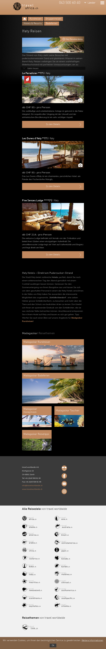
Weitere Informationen (92, 640)
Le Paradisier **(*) (36, 73)
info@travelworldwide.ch (32, 485)
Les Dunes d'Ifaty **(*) (38, 138)
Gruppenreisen (53, 19)
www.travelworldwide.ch (32, 489)
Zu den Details (64, 124)
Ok (53, 645)
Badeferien (51, 23)
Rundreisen (36, 19)
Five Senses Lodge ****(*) (40, 200)
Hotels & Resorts (33, 23)
